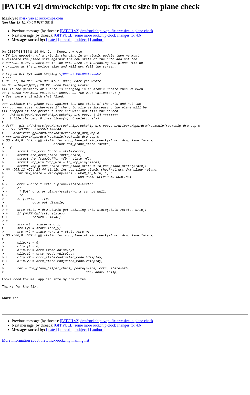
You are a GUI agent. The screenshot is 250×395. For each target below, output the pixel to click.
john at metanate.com (80, 78)
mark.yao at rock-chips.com (41, 18)
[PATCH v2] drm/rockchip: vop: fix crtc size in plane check (106, 31)
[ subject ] (81, 40)
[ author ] (97, 40)
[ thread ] (65, 40)
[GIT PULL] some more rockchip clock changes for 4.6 (97, 35)
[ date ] (51, 40)
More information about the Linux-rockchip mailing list (45, 391)
